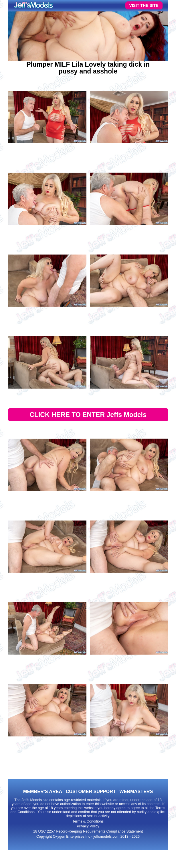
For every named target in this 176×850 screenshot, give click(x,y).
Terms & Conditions (88, 821)
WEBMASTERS (136, 791)
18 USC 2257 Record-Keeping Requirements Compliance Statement (88, 831)
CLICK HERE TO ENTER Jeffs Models (88, 414)
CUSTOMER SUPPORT (91, 791)
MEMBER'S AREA (42, 791)
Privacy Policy (88, 826)
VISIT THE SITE (144, 5)
